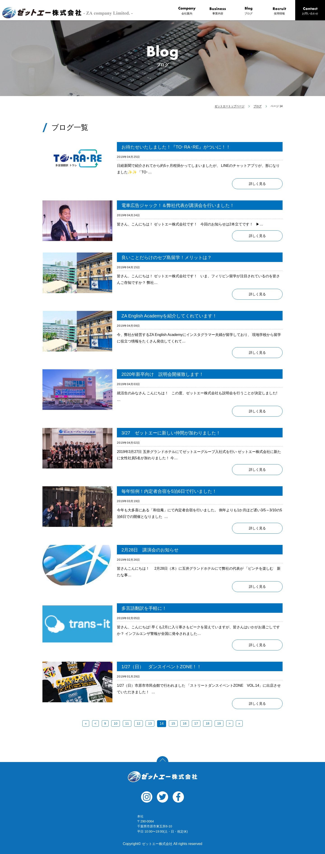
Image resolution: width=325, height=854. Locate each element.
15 (173, 723)
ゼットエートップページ (229, 106)
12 (138, 723)
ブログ (248, 11)
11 (126, 723)
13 (150, 723)
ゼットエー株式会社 (162, 776)
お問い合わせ (310, 11)
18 (209, 723)
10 (114, 723)
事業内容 (218, 11)
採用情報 (279, 11)
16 (185, 723)
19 (220, 723)
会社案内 (187, 11)
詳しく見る (257, 184)
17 (197, 723)
